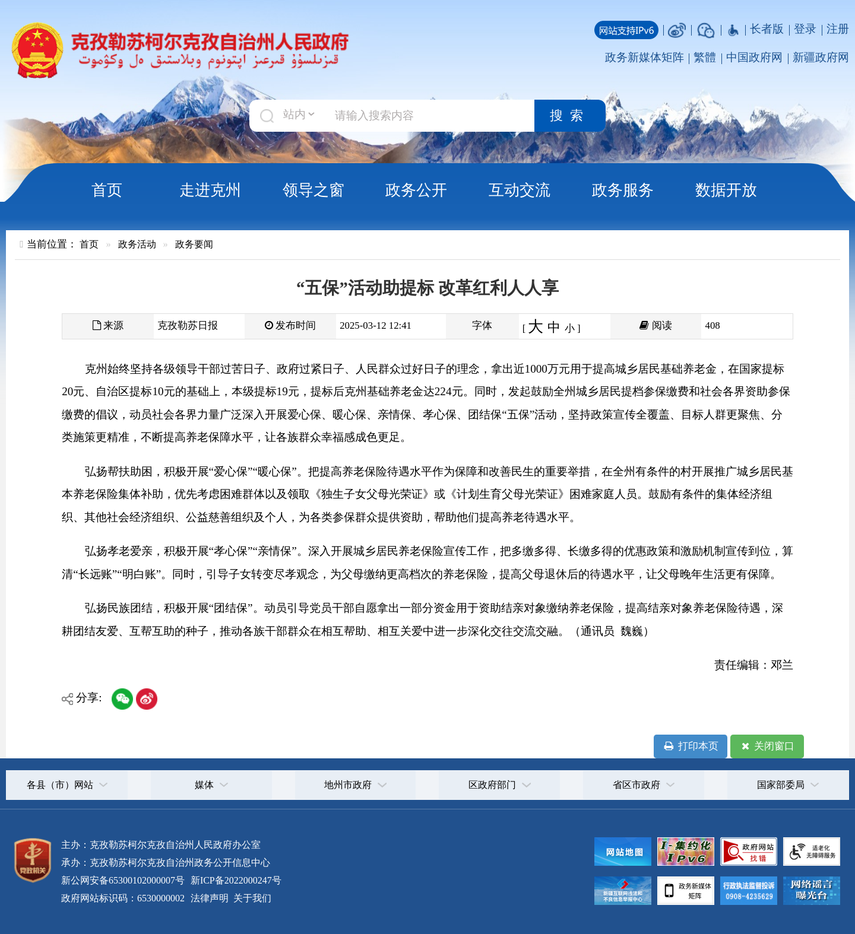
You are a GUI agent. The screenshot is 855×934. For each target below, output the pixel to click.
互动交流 (519, 190)
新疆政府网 (821, 57)
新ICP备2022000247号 (234, 880)
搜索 (570, 116)
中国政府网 (754, 57)
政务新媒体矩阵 (644, 57)
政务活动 (137, 244)
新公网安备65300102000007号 (123, 880)
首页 (106, 190)
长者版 (767, 29)
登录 (805, 29)
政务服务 (623, 190)
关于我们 (251, 898)
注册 (837, 29)
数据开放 (726, 190)
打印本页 (690, 746)
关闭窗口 (766, 746)
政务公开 (416, 190)
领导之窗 (313, 190)
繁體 (705, 57)
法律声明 (210, 898)
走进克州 (210, 190)
